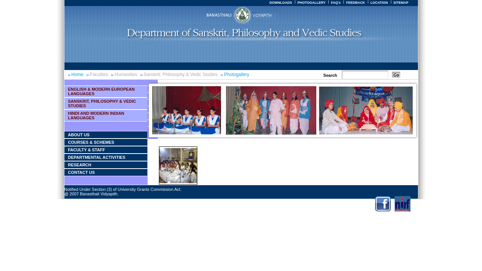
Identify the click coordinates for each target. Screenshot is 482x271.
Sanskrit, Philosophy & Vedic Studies (181, 74)
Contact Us (81, 172)
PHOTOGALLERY (311, 3)
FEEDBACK (355, 3)
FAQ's (336, 3)
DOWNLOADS (280, 3)
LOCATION (379, 3)
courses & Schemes (91, 142)
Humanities (125, 74)
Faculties (99, 74)
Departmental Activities (96, 157)
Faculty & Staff (86, 150)
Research (80, 165)
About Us (79, 134)
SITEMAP (400, 3)
